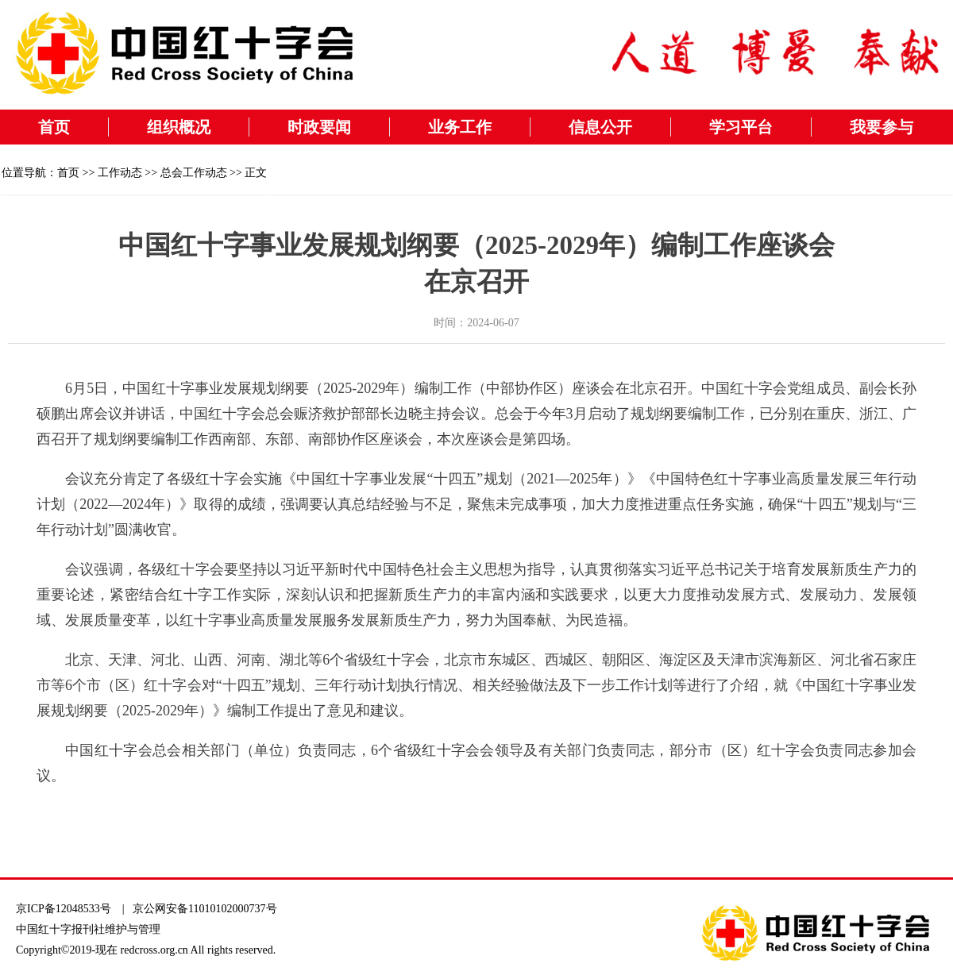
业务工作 (460, 127)
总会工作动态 (193, 173)
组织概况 (178, 127)
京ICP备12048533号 (63, 909)
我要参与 (881, 127)
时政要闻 (319, 127)
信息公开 (600, 127)
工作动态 (120, 173)
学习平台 (741, 127)
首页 (54, 127)
